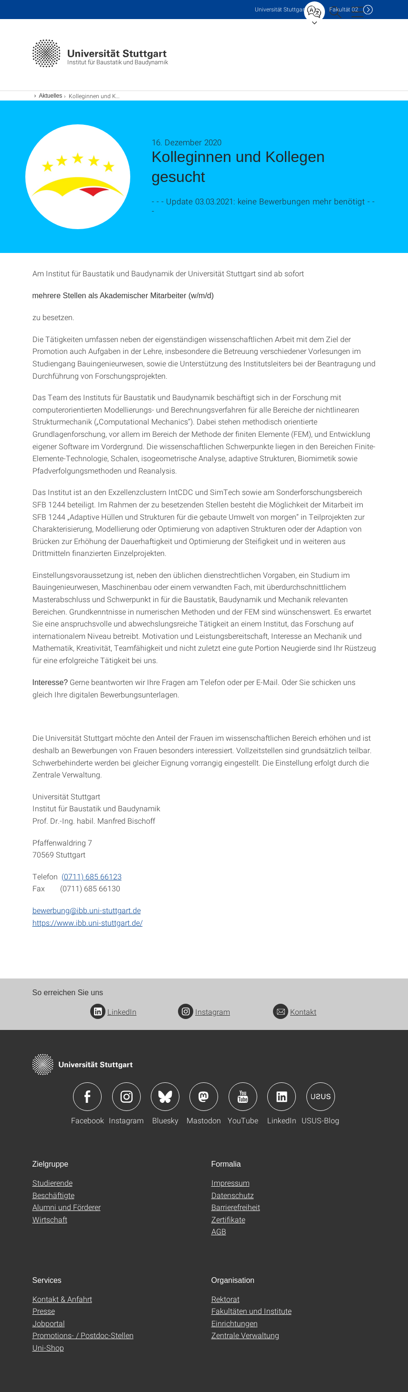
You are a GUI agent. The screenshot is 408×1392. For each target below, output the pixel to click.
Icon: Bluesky (165, 1096)
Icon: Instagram (126, 1096)
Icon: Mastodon (203, 1096)
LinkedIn (113, 1012)
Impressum (230, 1183)
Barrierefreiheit (235, 1207)
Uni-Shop (48, 1347)
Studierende (52, 1183)
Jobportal (48, 1323)
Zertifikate (228, 1219)
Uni (280, 9)
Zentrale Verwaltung (245, 1335)
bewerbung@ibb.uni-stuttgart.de (86, 910)
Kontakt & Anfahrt (62, 1299)
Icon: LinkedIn (281, 1096)
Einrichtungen (234, 1323)
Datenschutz (232, 1195)
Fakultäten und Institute (251, 1311)
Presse (43, 1311)
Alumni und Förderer (66, 1207)
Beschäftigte (53, 1195)
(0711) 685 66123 (92, 876)
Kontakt (294, 1012)
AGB (218, 1231)
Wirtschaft (49, 1219)
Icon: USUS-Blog (320, 1096)
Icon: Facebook (87, 1096)
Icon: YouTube (243, 1096)
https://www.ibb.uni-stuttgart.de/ (87, 923)
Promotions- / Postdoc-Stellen (83, 1335)
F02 (343, 9)
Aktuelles (51, 95)
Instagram (204, 1012)
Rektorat (225, 1299)
